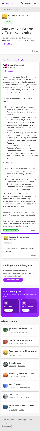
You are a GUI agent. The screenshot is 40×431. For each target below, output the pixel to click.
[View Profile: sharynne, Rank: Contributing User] (5, 342)
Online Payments (15, 363)
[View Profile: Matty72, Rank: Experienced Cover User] (5, 352)
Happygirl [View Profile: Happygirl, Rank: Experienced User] (11, 15)
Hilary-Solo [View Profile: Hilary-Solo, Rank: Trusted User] (21, 366)
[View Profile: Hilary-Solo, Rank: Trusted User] (5, 364)
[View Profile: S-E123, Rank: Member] (5, 407)
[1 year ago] (12, 366)
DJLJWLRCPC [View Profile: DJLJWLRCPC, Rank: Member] (25, 398)
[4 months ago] (13, 343)
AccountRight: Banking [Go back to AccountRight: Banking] (9, 9)
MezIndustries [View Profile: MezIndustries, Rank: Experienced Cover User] (25, 387)
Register (28, 3)
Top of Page (21, 419)
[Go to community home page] (9, 3)
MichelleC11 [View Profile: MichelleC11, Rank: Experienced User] (23, 332)
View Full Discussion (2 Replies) (13, 60)
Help (30, 419)
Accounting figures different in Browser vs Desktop (21, 373)
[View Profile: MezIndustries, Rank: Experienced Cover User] (5, 386)
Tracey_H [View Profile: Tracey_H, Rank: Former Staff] (11, 65)
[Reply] (34, 51)
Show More (7, 44)
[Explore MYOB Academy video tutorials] (29, 306)
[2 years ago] (13, 355)
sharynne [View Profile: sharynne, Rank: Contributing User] (23, 343)
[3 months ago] (13, 376)
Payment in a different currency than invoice (21, 405)
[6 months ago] (13, 387)
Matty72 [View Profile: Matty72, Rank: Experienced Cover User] (21, 355)
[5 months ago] (13, 397)
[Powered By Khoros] (20, 425)
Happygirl (11, 71)
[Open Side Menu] (3, 3)
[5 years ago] (13, 409)
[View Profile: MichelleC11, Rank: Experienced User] (5, 330)
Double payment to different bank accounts (22, 351)
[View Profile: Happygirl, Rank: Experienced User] (4, 16)
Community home (13, 280)
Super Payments (15, 384)
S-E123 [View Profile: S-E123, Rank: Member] (21, 410)
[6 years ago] (13, 332)
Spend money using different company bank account (20, 328)
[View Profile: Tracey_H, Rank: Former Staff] (5, 66)
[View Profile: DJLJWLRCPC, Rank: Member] (5, 396)
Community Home (8, 419)
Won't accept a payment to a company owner (20, 340)
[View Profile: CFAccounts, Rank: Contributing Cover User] (5, 375)
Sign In (35, 3)
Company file (14, 395)
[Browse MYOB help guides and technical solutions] (11, 306)
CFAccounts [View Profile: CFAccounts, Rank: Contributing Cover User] (24, 376)
